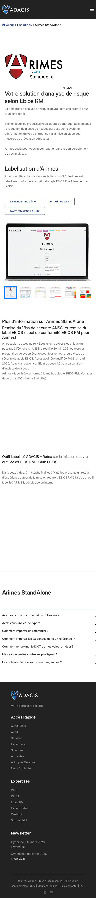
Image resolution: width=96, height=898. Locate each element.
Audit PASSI (18, 726)
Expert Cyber (20, 808)
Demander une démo (23, 201)
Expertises (18, 744)
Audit (14, 732)
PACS (14, 790)
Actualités (17, 756)
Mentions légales (47, 885)
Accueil (9, 25)
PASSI (15, 796)
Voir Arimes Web (59, 201)
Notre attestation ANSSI (24, 210)
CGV (32, 885)
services (16, 738)
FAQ (82, 885)
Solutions (25, 25)
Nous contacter (21, 768)
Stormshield (19, 820)
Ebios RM (17, 802)
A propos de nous (23, 762)
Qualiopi (16, 814)
